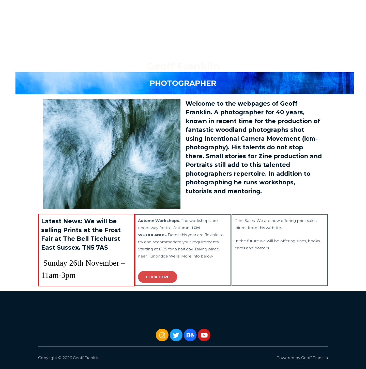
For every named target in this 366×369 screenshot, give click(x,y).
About (324, 7)
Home (256, 7)
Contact (345, 7)
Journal (303, 7)
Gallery (276, 7)
